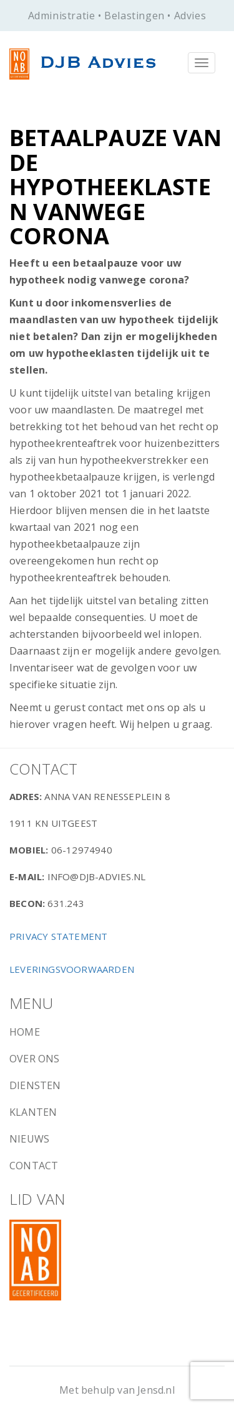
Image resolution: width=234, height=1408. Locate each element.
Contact (33, 1165)
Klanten (33, 1112)
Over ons (34, 1058)
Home (24, 1032)
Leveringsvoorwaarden (71, 969)
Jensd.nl (156, 1390)
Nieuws (29, 1139)
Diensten (35, 1085)
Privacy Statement (58, 936)
